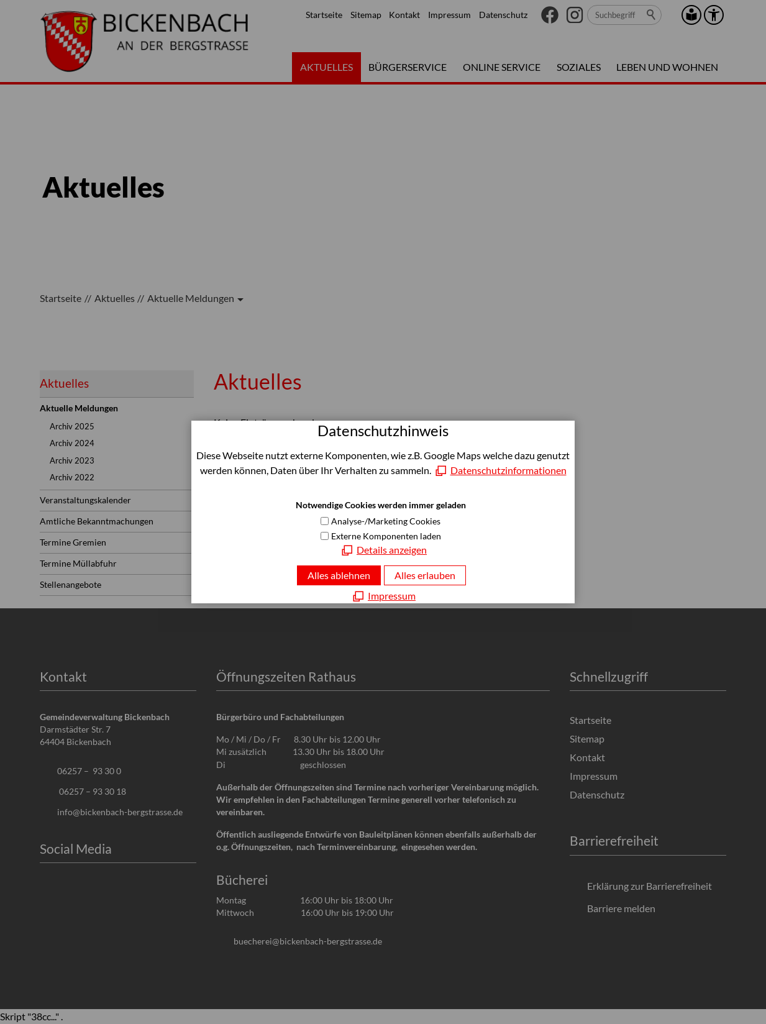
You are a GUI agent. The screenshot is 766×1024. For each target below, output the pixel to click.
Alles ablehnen (339, 575)
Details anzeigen (392, 549)
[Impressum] (383, 595)
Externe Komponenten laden (386, 536)
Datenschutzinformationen (508, 470)
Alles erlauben (424, 575)
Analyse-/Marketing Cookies (385, 521)
